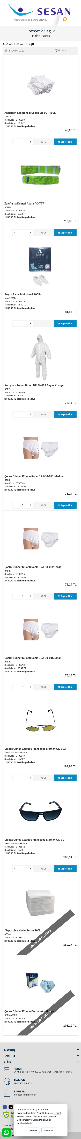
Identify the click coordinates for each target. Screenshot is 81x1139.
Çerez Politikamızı (41, 1120)
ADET (43, 232)
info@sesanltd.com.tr (25, 1094)
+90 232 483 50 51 (23, 1083)
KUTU (43, 142)
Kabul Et (48, 1130)
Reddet (33, 1130)
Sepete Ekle (65, 142)
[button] (59, 51)
